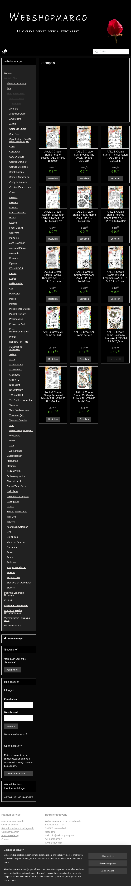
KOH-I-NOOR (16, 268)
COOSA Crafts (16, 157)
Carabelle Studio (17, 129)
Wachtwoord (11, 712)
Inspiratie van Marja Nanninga (14, 594)
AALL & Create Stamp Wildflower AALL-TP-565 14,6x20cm (84, 276)
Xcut (11, 445)
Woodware (14, 435)
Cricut (12, 192)
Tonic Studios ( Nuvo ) (20, 410)
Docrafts (13, 207)
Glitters (10, 506)
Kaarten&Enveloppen (17, 527)
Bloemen (11, 466)
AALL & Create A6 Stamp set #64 (53, 333)
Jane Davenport (17, 243)
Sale (9, 88)
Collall (12, 146)
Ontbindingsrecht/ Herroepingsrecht (13, 611)
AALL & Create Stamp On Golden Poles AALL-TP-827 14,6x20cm (84, 397)
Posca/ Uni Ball (17, 324)
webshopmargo (13, 638)
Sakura (12, 354)
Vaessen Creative (18, 420)
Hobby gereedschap (17, 511)
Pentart (13, 304)
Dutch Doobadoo (17, 212)
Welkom (8, 73)
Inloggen (11, 726)
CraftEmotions (16, 172)
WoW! (12, 440)
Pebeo (12, 299)
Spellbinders (15, 369)
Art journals (12, 461)
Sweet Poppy (16, 390)
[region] (44, 869)
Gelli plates (12, 491)
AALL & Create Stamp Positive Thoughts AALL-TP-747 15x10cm (53, 276)
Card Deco (14, 134)
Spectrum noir (16, 364)
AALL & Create (16, 98)
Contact (8, 600)
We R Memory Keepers (21, 430)
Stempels (16, 103)
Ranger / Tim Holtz (18, 342)
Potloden (11, 562)
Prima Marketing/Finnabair (19, 330)
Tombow (13, 405)
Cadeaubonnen (14, 456)
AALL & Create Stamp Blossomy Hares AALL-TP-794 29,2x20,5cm (115, 337)
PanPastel (14, 293)
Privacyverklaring (12, 625)
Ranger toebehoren (16, 567)
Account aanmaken (16, 773)
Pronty (12, 337)
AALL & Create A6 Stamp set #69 (84, 333)
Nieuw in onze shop (16, 83)
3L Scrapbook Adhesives (16, 348)
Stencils (11, 587)
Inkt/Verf (11, 521)
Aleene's (13, 108)
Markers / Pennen (16, 542)
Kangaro (13, 258)
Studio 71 (14, 379)
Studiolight (14, 385)
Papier (10, 552)
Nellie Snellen (16, 283)
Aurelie (12, 124)
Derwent (13, 202)
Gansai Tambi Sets (16, 486)
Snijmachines (13, 577)
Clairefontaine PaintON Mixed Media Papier (20, 140)
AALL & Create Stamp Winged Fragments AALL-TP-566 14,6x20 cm (115, 276)
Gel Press (14, 233)
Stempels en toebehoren (19, 582)
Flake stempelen (15, 481)
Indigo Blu (14, 238)
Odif (11, 288)
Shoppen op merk (16, 93)
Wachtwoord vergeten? (15, 734)
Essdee (13, 222)
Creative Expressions (20, 187)
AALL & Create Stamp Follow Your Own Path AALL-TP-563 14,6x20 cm (53, 216)
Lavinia (12, 273)
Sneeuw (11, 572)
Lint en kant (12, 537)
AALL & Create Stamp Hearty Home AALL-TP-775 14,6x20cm (84, 216)
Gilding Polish (14, 471)
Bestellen (53, 178)
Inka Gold (11, 516)
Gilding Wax (13, 501)
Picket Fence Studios (20, 309)
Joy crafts (14, 253)
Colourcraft (14, 151)
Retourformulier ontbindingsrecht (17, 828)
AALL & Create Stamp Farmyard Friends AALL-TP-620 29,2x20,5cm (53, 397)
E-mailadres (10, 699)
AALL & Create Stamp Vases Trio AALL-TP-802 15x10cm (84, 156)
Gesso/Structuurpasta (18, 496)
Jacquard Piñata (17, 248)
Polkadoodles (16, 319)
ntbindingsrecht (11, 824)
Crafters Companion (19, 177)
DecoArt (13, 197)
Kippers (13, 263)
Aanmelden (12, 669)
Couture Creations (18, 167)
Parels (10, 557)
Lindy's (12, 278)
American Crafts (17, 113)
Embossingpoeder (16, 476)
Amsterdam (15, 119)
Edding (12, 217)
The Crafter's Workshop (21, 400)
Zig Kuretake (15, 451)
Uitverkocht (115, 359)
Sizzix (12, 359)
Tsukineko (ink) (16, 415)
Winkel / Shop (11, 78)
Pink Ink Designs (17, 314)
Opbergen (12, 547)
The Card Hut (16, 395)
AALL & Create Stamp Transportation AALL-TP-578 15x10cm (115, 156)
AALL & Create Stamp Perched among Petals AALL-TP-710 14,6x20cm (115, 216)
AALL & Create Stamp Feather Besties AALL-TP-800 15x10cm (53, 156)
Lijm (9, 532)
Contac (5, 839)
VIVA (11, 425)
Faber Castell (16, 227)
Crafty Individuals (18, 182)
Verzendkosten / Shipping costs (17, 619)
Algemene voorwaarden (16, 605)
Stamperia (14, 374)
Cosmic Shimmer (18, 162)
